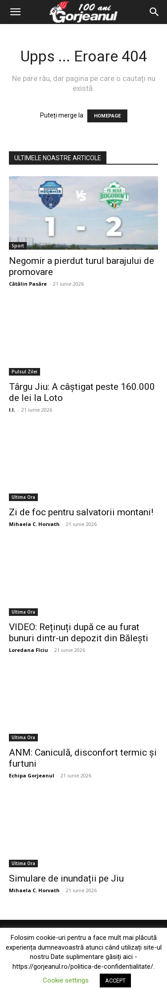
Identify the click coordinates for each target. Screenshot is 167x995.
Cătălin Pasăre (28, 283)
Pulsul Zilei (24, 371)
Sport (18, 246)
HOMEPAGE (107, 116)
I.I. (12, 409)
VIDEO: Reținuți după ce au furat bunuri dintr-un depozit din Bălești (78, 632)
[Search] (154, 12)
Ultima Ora (23, 497)
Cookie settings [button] (66, 980)
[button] (15, 12)
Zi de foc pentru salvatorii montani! (81, 512)
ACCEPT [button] (115, 980)
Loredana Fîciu (28, 650)
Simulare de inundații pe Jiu (66, 878)
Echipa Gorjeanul (31, 775)
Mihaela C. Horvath (34, 524)
